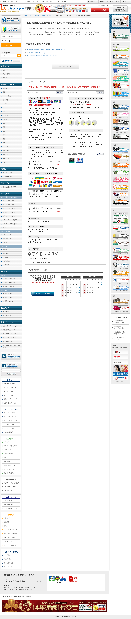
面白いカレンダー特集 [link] (9, 334)
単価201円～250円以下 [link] (10, 200)
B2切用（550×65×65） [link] (9, 286)
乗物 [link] (4, 127)
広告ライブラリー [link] (9, 541)
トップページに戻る (65, 66)
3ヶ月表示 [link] (6, 265)
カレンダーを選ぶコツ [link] (9, 337)
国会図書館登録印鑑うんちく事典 (119, 321)
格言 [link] (4, 111)
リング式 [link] (5, 70)
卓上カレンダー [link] (7, 172)
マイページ (104, 2)
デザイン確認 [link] (11, 446)
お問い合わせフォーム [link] (10, 508)
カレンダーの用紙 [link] (9, 424)
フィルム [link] (5, 146)
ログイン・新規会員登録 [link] (11, 483)
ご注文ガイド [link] (8, 442)
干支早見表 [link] (7, 555)
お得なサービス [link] (8, 491)
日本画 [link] (5, 119)
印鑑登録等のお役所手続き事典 (119, 327)
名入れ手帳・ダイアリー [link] (10, 187)
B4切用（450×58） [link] (8, 293)
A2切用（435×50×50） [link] (9, 282)
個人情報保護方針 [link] (9, 473)
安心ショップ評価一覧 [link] (10, 533)
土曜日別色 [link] (6, 261)
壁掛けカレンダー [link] (8, 176)
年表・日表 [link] (6, 158)
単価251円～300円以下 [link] (10, 204)
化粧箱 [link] (3, 275)
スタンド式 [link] (6, 74)
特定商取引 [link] (7, 461)
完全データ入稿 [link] (8, 395)
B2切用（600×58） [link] (8, 301)
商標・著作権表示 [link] (9, 465)
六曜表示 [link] (5, 249)
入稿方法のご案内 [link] (9, 383)
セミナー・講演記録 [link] (10, 545)
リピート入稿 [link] (10, 403)
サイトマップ (116, 2)
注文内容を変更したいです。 (37, 53)
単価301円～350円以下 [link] (10, 208)
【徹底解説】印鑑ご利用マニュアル (119, 333)
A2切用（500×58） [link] (8, 297)
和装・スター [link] (7, 154)
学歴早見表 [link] (7, 559)
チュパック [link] (4, 290)
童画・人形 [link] (6, 150)
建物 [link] (4, 139)
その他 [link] (5, 78)
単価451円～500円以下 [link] (10, 220)
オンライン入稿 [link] (8, 391)
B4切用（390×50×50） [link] (9, 278)
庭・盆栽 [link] (5, 115)
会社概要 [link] (6, 522)
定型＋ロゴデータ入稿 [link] (10, 399)
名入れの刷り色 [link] (8, 432)
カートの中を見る (100, 10)
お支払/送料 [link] (7, 450)
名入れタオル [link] (7, 311)
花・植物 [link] (5, 104)
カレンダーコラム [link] (9, 567)
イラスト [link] (5, 100)
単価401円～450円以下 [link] (10, 216)
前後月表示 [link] (6, 253)
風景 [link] (4, 92)
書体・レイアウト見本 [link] (10, 420)
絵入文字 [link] (5, 107)
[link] (11, 66)
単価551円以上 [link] (7, 228)
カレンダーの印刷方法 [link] (10, 428)
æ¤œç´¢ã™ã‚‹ (10, 45)
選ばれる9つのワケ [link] (8, 341)
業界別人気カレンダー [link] (9, 330)
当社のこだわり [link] (8, 518)
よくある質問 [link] (8, 500)
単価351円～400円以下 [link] (10, 212)
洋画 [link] (4, 123)
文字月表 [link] (5, 88)
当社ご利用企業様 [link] (9, 537)
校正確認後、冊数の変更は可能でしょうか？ (42, 56)
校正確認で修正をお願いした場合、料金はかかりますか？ (47, 49)
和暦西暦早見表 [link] (8, 563)
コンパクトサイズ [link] (8, 239)
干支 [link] (4, 142)
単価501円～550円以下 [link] (10, 224)
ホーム (127, 2)
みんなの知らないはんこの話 (119, 338)
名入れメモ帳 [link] (7, 315)
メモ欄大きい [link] (7, 257)
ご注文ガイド (93, 2)
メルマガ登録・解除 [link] (10, 487)
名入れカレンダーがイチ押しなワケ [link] (12, 346)
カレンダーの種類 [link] (9, 413)
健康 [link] (4, 135)
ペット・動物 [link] (7, 96)
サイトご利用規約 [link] (9, 469)
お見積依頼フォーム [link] (10, 504)
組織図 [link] (6, 526)
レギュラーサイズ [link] (8, 235)
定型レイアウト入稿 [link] (10, 387)
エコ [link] (4, 131)
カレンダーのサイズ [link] (10, 416)
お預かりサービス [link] (9, 453)
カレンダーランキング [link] (9, 326)
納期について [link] (8, 457)
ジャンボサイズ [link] (7, 242)
